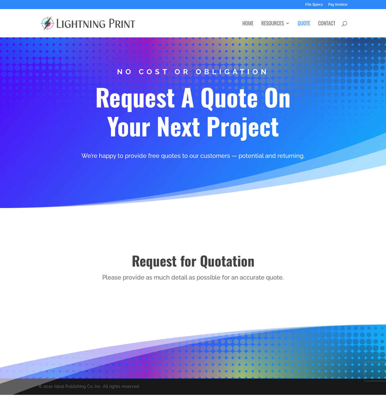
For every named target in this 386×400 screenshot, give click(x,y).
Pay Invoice (337, 5)
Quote (304, 24)
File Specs (314, 5)
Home (248, 24)
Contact (326, 24)
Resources (272, 24)
